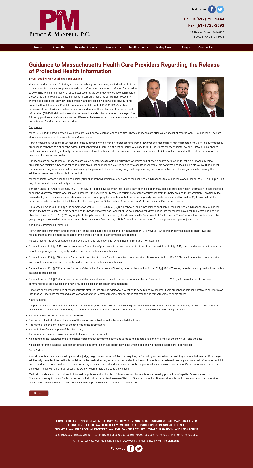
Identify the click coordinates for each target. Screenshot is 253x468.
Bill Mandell (75, 78)
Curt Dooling (39, 78)
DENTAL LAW (110, 425)
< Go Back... (38, 393)
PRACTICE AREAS (90, 421)
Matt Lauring (55, 78)
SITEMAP (174, 421)
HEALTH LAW (92, 425)
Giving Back (163, 47)
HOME (60, 421)
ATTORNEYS (110, 421)
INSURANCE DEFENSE (172, 425)
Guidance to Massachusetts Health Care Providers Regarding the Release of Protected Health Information (124, 68)
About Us (59, 47)
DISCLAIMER (189, 421)
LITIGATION (75, 425)
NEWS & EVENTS (130, 421)
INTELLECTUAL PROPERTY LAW (94, 429)
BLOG (145, 421)
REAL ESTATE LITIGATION (156, 429)
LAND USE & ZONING (186, 429)
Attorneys (111, 47)
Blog (185, 47)
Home (38, 47)
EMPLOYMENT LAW (127, 429)
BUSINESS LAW (64, 429)
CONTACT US (158, 421)
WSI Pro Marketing (168, 440)
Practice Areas (85, 47)
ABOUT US (72, 421)
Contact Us (205, 47)
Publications (137, 47)
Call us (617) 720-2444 (204, 19)
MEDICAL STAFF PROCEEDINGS (138, 425)
